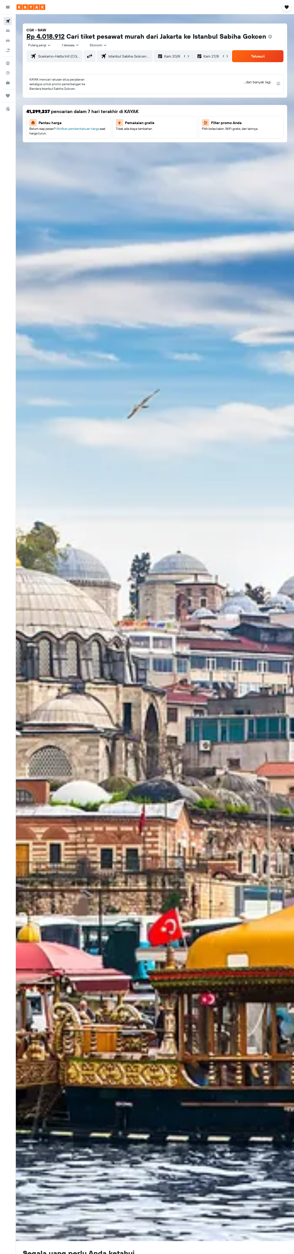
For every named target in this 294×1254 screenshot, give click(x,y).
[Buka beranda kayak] (31, 7)
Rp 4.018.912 (45, 36)
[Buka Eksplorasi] (8, 63)
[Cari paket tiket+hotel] (8, 50)
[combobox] (39, 45)
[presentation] (270, 37)
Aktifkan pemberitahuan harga (77, 129)
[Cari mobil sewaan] (8, 40)
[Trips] (8, 95)
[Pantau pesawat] (8, 73)
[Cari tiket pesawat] (8, 21)
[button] (8, 7)
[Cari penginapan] (8, 30)
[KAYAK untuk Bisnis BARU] (8, 82)
